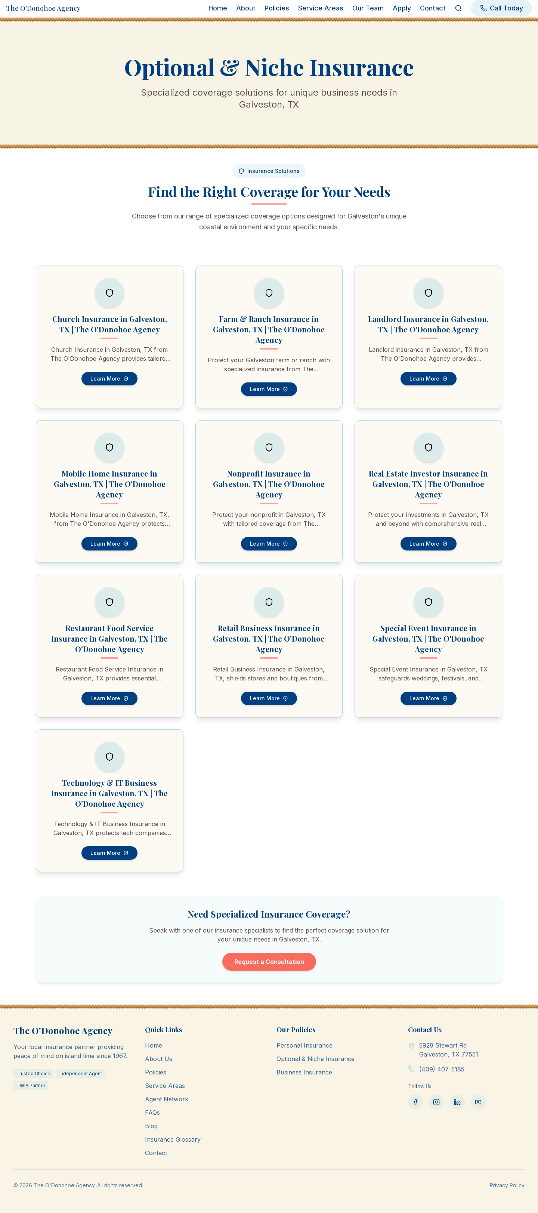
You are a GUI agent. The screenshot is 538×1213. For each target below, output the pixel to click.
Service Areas (320, 8)
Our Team (368, 8)
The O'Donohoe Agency (43, 8)
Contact (433, 8)
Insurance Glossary (173, 1139)
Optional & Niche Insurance (315, 1058)
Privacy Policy (507, 1185)
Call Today (501, 8)
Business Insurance (304, 1072)
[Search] (458, 8)
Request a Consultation (269, 961)
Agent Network (166, 1099)
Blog (151, 1126)
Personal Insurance (304, 1045)
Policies (277, 8)
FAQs (152, 1112)
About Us (158, 1058)
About (246, 8)
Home (217, 8)
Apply (402, 8)
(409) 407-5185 (441, 1069)
